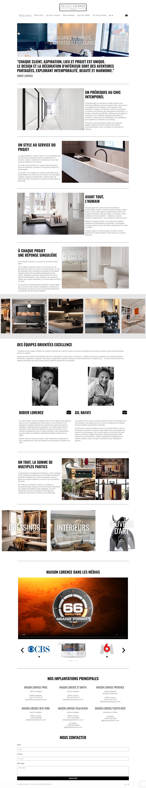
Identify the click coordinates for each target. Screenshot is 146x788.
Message (20, 763)
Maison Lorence (25, 15)
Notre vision (38, 15)
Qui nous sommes (53, 15)
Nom (19, 745)
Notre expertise (68, 15)
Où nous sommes (99, 15)
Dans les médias (83, 15)
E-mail (19, 754)
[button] (3, 316)
